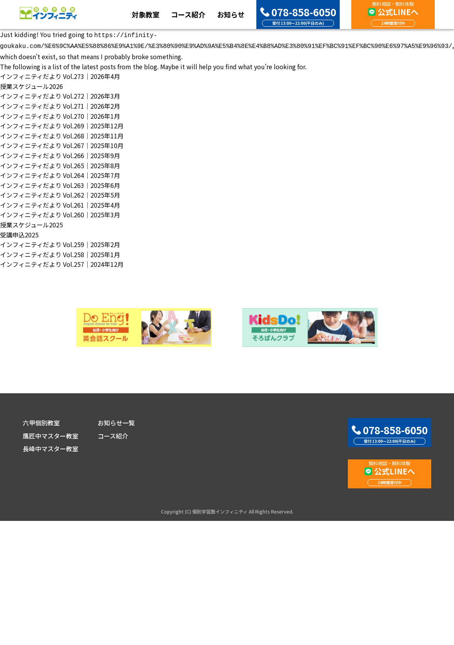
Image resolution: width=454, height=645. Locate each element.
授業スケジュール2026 (31, 84)
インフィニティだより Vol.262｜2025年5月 (60, 193)
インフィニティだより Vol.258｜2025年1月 (60, 253)
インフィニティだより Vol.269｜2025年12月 (62, 124)
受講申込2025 (19, 233)
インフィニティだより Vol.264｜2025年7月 (60, 173)
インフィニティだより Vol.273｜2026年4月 (60, 74)
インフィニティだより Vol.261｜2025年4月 (60, 203)
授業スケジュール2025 (31, 223)
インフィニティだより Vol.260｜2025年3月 (60, 213)
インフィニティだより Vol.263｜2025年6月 (60, 183)
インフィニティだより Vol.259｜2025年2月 (60, 242)
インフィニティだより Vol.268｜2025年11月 (62, 134)
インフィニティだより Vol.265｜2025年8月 (60, 164)
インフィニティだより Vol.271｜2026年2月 (60, 104)
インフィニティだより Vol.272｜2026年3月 (60, 94)
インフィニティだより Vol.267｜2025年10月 (62, 143)
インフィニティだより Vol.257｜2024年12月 (62, 262)
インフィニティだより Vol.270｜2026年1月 (60, 114)
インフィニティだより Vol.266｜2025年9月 (60, 154)
